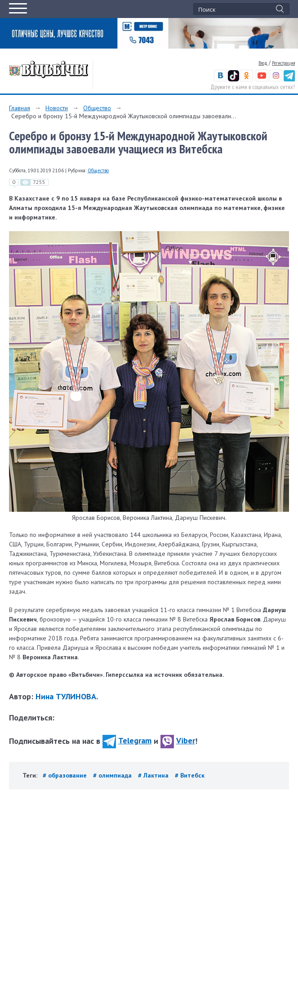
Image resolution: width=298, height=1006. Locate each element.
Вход (262, 63)
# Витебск (190, 775)
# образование (66, 775)
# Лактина (154, 775)
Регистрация (283, 63)
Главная (19, 108)
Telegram (126, 740)
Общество (97, 108)
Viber (177, 740)
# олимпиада (113, 775)
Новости (56, 108)
